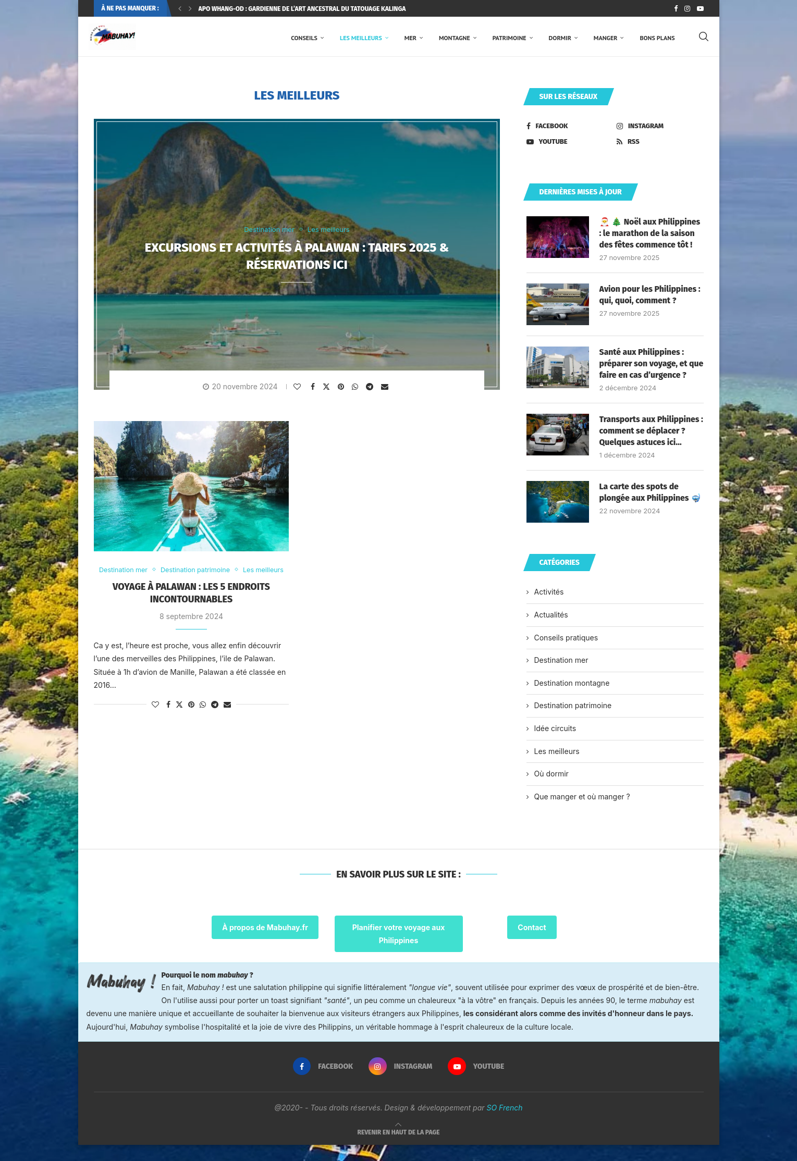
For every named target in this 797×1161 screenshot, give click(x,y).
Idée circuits (555, 744)
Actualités (551, 630)
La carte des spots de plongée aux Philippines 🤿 (651, 508)
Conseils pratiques (566, 653)
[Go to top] (399, 1147)
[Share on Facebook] (314, 389)
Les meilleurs (361, 38)
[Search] (703, 38)
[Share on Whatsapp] (356, 389)
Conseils (304, 38)
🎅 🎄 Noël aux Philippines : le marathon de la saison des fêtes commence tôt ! (650, 236)
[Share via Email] (386, 389)
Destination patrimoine (573, 721)
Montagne (454, 38)
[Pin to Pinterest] (342, 389)
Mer (410, 38)
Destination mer (561, 676)
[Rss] (660, 144)
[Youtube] (700, 8)
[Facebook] (676, 8)
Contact (532, 942)
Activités (549, 607)
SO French (504, 1123)
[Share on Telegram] (371, 389)
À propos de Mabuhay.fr (265, 942)
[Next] (190, 8)
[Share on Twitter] (328, 389)
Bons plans (657, 38)
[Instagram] (687, 8)
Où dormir (551, 789)
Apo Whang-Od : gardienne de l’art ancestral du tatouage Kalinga (302, 9)
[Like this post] (298, 389)
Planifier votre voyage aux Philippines (398, 949)
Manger (606, 38)
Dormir (560, 38)
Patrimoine (509, 38)
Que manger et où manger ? (582, 812)
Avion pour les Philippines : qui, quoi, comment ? (650, 297)
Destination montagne (572, 698)
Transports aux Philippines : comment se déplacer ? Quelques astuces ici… (650, 446)
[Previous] (180, 8)
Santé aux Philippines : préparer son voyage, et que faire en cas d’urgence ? (648, 372)
